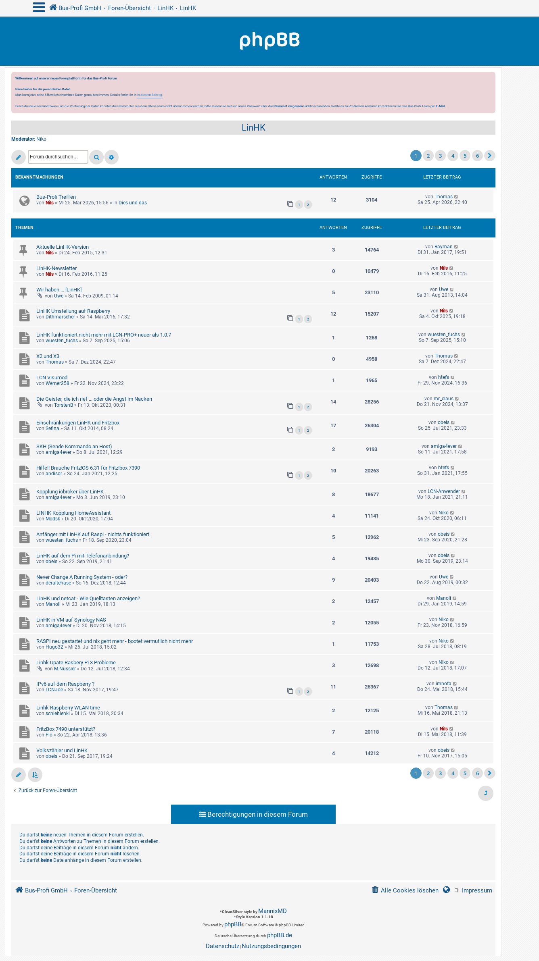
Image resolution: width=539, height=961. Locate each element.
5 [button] (465, 155)
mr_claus (443, 398)
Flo (49, 735)
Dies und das (133, 203)
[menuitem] (473, 891)
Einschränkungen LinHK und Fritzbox (77, 423)
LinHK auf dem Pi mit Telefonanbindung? (82, 556)
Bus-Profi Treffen (56, 197)
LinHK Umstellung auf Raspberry (73, 311)
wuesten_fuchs (62, 340)
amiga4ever (58, 452)
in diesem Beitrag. (150, 95)
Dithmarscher (60, 317)
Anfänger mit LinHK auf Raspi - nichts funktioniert (92, 534)
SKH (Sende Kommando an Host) (74, 446)
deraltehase (58, 583)
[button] (489, 155)
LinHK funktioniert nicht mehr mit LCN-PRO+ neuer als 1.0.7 (103, 335)
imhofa (443, 683)
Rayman (444, 247)
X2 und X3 (47, 356)
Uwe (58, 296)
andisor (54, 473)
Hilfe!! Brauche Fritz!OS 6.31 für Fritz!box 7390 (88, 468)
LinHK (253, 128)
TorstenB (63, 405)
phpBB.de (279, 935)
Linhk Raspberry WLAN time (68, 708)
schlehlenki (58, 713)
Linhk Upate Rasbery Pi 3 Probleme (76, 662)
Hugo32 (54, 647)
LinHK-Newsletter (56, 268)
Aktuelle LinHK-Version (62, 247)
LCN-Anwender (444, 491)
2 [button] (428, 155)
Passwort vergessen (288, 106)
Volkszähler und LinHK (62, 750)
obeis (443, 422)
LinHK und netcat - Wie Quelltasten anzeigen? (88, 598)
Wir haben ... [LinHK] (58, 290)
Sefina (52, 428)
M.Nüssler (65, 669)
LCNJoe (54, 690)
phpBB (232, 924)
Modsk (53, 519)
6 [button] (477, 155)
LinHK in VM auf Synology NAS (71, 620)
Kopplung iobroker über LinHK (70, 492)
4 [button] (452, 155)
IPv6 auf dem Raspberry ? (65, 684)
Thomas (444, 197)
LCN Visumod (51, 377)
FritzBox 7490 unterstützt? (65, 729)
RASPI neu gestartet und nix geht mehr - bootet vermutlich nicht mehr (114, 641)
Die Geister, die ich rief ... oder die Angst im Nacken (94, 399)
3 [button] (440, 155)
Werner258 (57, 383)
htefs (443, 377)
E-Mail (440, 106)
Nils (50, 203)
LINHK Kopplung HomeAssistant (73, 513)
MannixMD (272, 911)
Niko (41, 139)
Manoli (53, 604)
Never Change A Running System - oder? (81, 577)
